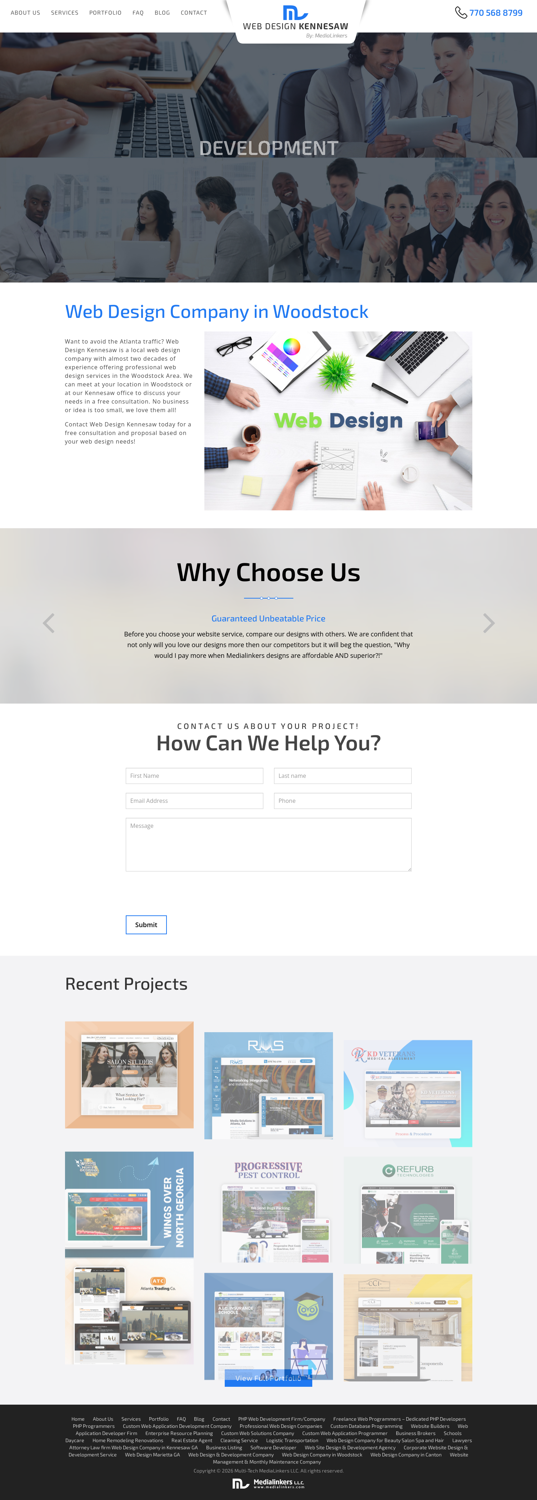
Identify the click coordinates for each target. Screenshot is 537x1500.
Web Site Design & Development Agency (350, 1447)
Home (78, 1419)
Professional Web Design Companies (281, 1426)
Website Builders (430, 1426)
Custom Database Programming (366, 1426)
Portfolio (105, 12)
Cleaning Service (239, 1440)
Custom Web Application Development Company (177, 1426)
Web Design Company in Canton (406, 1454)
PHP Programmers (94, 1426)
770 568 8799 (496, 12)
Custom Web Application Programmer (345, 1433)
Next (489, 623)
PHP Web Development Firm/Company (281, 1419)
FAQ (138, 12)
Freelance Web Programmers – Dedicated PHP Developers (399, 1419)
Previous (48, 623)
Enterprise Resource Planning (179, 1433)
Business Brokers (416, 1433)
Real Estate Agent (191, 1440)
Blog (162, 12)
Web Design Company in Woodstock (322, 1454)
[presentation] (180, 889)
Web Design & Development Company (231, 1454)
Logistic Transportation (292, 1440)
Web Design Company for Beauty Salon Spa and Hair (385, 1440)
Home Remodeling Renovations (128, 1440)
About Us (25, 12)
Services (65, 12)
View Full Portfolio (268, 1378)
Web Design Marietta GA (152, 1454)
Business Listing (224, 1447)
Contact (194, 12)
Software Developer (273, 1447)
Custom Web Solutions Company (257, 1433)
